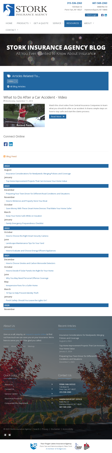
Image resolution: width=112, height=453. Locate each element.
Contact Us (29, 389)
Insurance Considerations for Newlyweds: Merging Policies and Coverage (38, 173)
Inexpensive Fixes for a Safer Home (22, 285)
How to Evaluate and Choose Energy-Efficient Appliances (31, 250)
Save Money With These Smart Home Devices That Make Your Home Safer (39, 208)
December (9, 189)
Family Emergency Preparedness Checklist (24, 223)
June (6, 239)
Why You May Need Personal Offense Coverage (27, 278)
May (6, 281)
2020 (6, 305)
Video (10, 81)
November (9, 197)
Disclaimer (55, 429)
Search (36, 429)
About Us (29, 384)
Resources (73, 23)
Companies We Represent (29, 403)
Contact (11, 29)
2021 (6, 255)
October (8, 204)
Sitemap (31, 346)
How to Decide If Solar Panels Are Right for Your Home (30, 270)
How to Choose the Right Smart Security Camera (27, 236)
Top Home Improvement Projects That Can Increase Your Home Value (36, 181)
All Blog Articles (16, 86)
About (88, 23)
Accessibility (68, 429)
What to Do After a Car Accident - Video (35, 97)
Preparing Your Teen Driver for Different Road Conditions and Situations (38, 193)
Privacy (45, 429)
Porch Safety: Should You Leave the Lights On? (26, 300)
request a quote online (36, 334)
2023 (6, 185)
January (8, 177)
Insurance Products (29, 398)
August (8, 169)
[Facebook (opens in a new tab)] (102, 15)
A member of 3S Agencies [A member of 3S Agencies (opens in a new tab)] (56, 449)
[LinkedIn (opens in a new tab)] (105, 15)
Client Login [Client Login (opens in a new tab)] (91, 15)
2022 (6, 228)
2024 (6, 165)
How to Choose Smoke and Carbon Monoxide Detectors (30, 263)
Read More (57, 116)
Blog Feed (10, 156)
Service (58, 23)
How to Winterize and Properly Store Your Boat (26, 201)
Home (9, 23)
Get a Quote (41, 23)
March (7, 212)
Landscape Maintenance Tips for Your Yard (25, 243)
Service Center (29, 393)
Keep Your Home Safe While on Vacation (24, 216)
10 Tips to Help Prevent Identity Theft (22, 293)
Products (23, 23)
